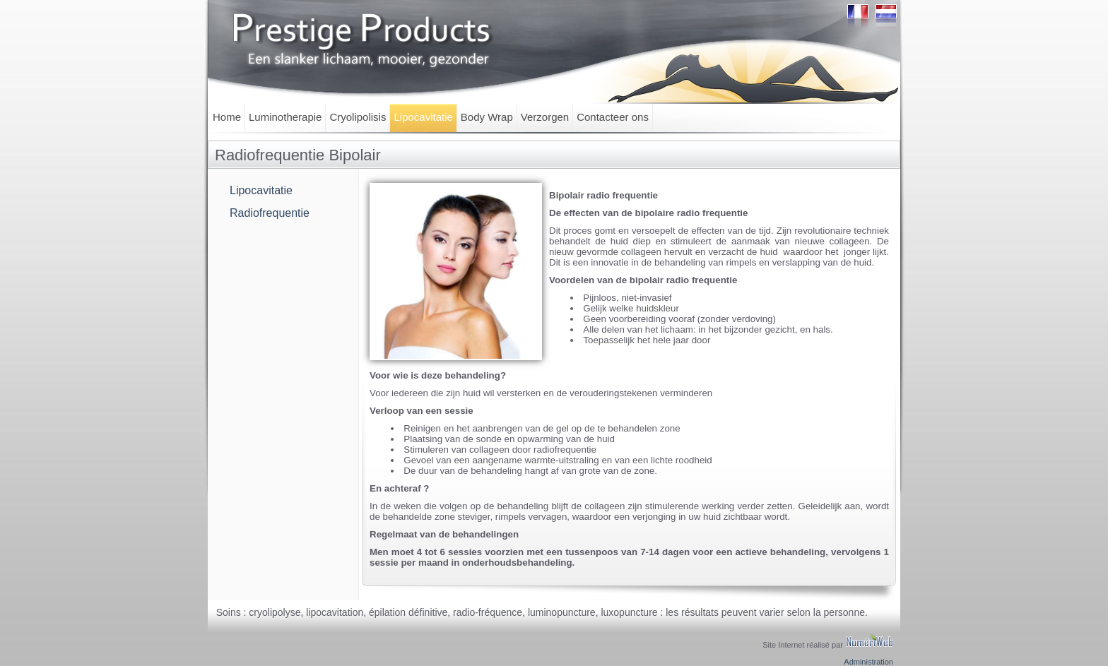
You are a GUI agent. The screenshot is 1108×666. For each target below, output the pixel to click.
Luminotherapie (285, 117)
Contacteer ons (613, 117)
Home (227, 117)
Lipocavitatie (423, 117)
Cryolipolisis (357, 117)
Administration (868, 662)
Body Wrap (487, 117)
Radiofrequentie (270, 213)
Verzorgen (545, 117)
